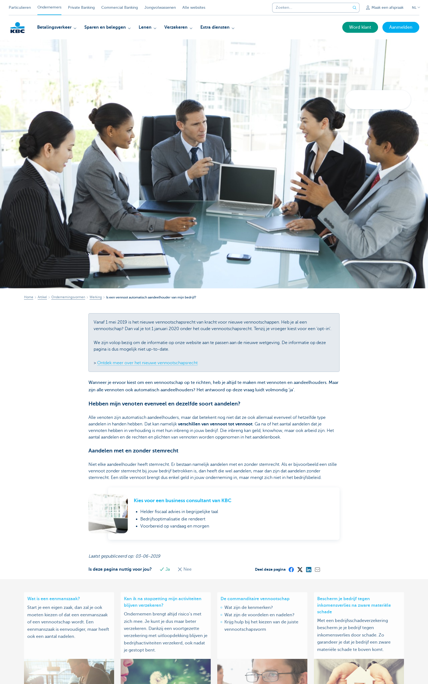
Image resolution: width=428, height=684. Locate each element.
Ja (165, 569)
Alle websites (193, 7)
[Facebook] (291, 569)
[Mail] (317, 569)
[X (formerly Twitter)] (299, 569)
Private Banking (81, 7)
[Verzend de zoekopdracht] (354, 8)
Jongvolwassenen (160, 7)
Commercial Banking (119, 7)
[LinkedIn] (308, 569)
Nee (184, 569)
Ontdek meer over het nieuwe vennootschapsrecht (147, 362)
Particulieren (20, 7)
